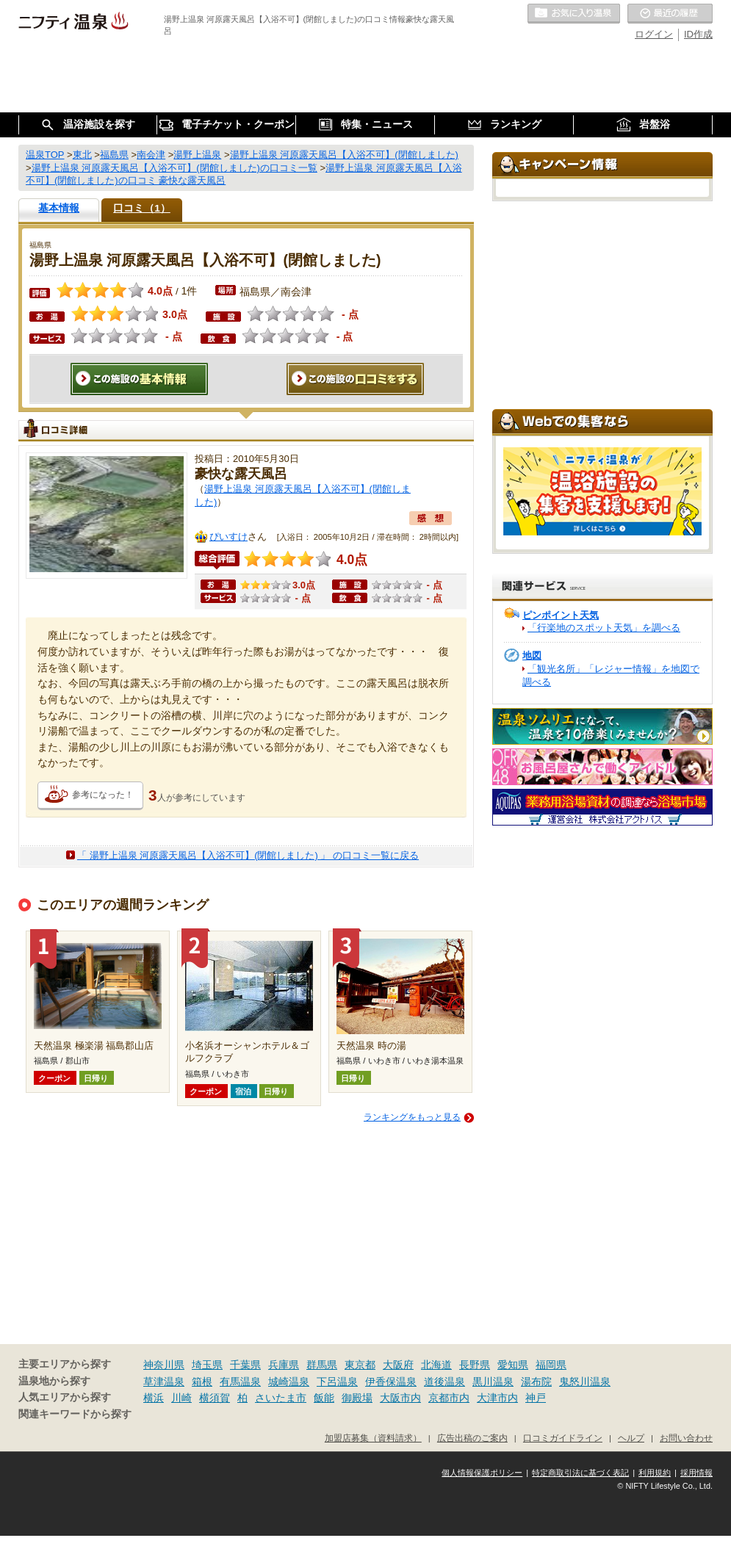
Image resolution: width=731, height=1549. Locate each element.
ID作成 (698, 34)
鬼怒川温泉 (585, 1381)
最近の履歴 (670, 14)
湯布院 (536, 1381)
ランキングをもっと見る (412, 1117)
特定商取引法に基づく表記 (580, 1472)
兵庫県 (283, 1365)
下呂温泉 (337, 1381)
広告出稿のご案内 (472, 1438)
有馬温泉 (240, 1381)
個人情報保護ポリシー (482, 1472)
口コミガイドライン (562, 1438)
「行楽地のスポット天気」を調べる (603, 627)
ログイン (654, 34)
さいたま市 (280, 1398)
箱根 (202, 1381)
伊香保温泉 (391, 1381)
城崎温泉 (288, 1381)
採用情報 (696, 1472)
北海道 (436, 1365)
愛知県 (512, 1365)
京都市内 (448, 1398)
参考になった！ (103, 795)
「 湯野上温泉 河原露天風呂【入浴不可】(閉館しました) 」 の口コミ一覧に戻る (248, 855)
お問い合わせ (686, 1438)
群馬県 (321, 1365)
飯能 (324, 1398)
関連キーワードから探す (75, 1414)
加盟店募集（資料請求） (373, 1438)
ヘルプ (631, 1438)
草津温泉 (163, 1381)
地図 (531, 655)
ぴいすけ (228, 536)
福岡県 (551, 1365)
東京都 (360, 1365)
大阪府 (398, 1365)
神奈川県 (163, 1365)
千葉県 (245, 1365)
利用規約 (654, 1472)
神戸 (535, 1398)
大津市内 (497, 1398)
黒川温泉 (493, 1381)
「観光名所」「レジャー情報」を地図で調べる (610, 675)
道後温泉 (444, 1381)
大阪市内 (400, 1398)
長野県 (474, 1365)
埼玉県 (207, 1365)
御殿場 (357, 1398)
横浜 (153, 1398)
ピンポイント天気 (560, 615)
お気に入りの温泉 (573, 14)
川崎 (181, 1398)
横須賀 (214, 1398)
